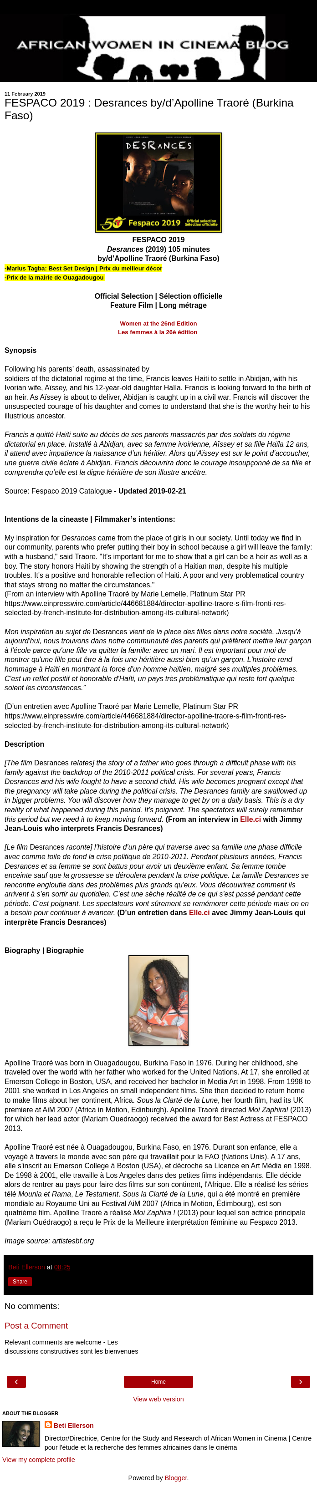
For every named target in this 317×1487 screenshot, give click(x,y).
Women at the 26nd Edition (158, 323)
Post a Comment (36, 1325)
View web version (158, 1399)
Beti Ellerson (74, 1425)
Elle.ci (250, 819)
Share (20, 1281)
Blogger (176, 1478)
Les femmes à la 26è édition (158, 332)
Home (158, 1382)
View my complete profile (38, 1459)
